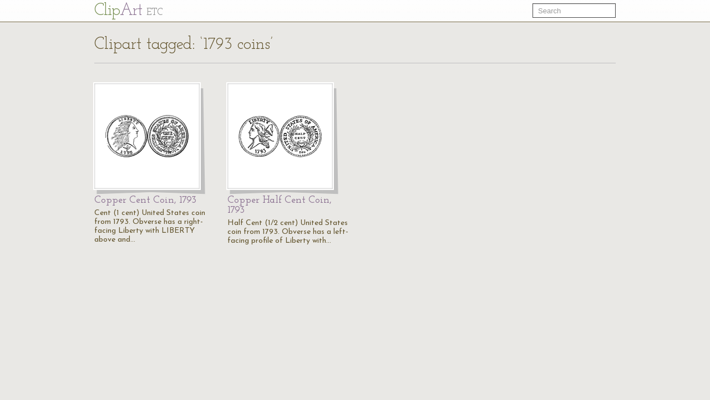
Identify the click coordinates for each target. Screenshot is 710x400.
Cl (128, 10)
